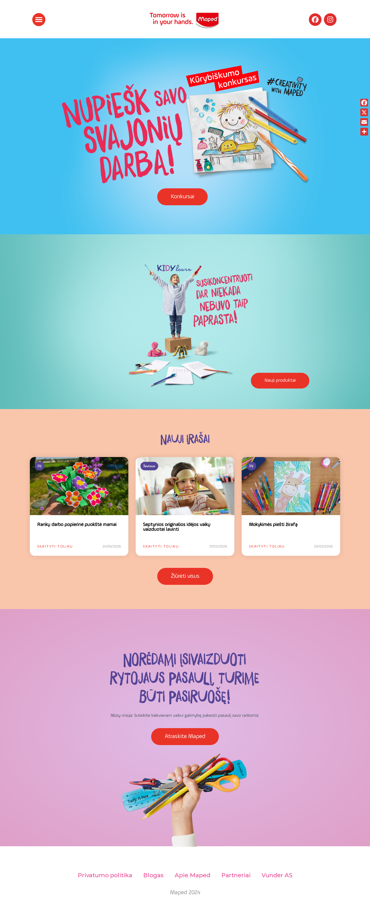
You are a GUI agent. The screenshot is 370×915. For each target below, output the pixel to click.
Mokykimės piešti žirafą (273, 524)
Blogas (153, 875)
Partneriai (236, 875)
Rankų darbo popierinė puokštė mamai (76, 524)
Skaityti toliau (55, 547)
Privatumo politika (103, 875)
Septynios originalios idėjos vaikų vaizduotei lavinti (176, 527)
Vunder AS (278, 875)
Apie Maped (192, 875)
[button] (38, 19)
